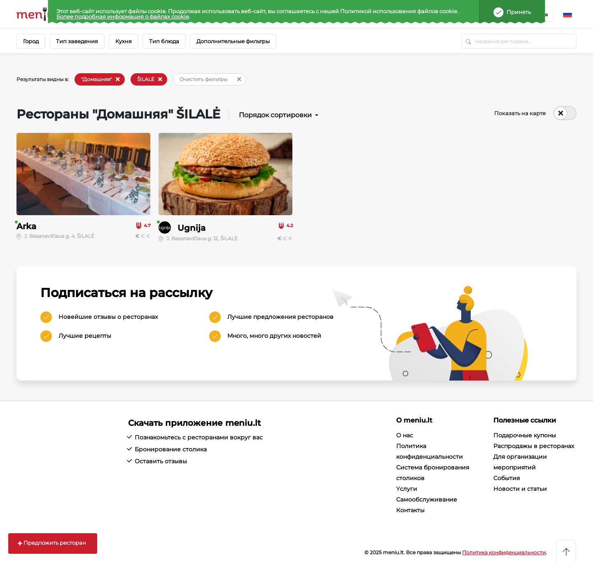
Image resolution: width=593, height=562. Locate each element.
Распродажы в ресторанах (533, 446)
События (506, 478)
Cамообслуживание (426, 499)
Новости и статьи (520, 488)
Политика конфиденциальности (504, 552)
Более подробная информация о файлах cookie (122, 16)
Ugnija (191, 228)
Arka (26, 226)
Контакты (410, 510)
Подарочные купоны (524, 435)
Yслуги (406, 488)
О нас (404, 435)
